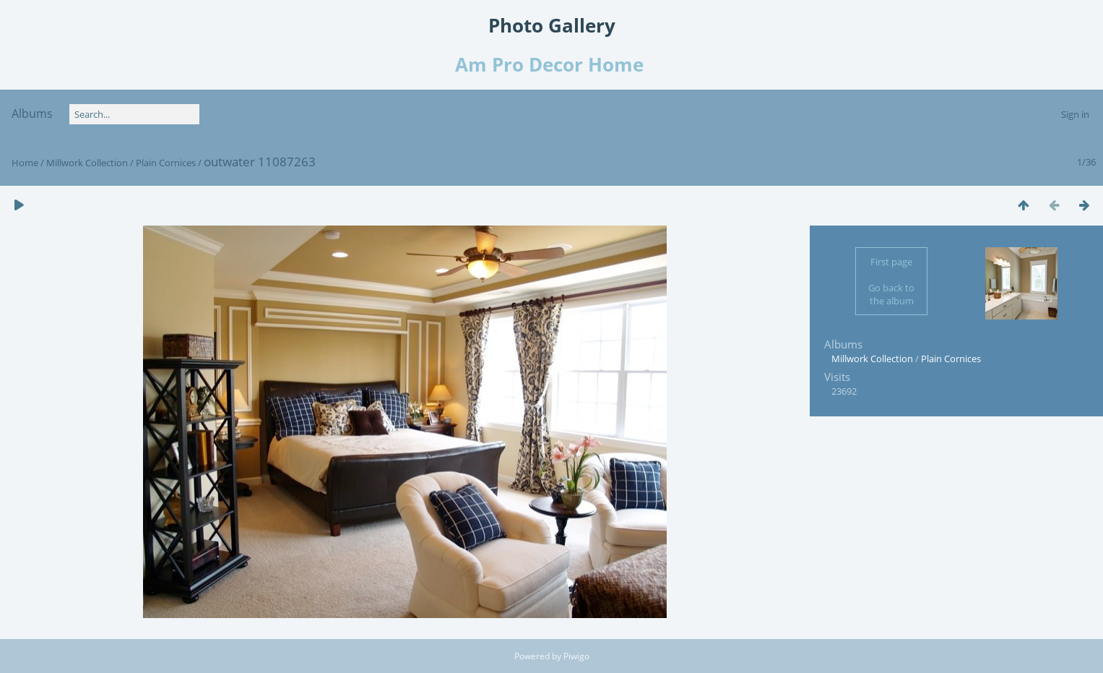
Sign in (1075, 114)
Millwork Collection (87, 162)
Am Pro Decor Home (552, 64)
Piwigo (576, 656)
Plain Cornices (166, 162)
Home (25, 162)
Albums (32, 113)
